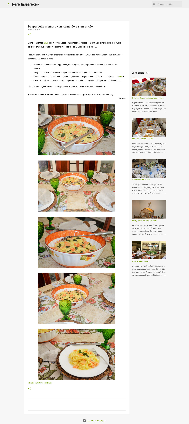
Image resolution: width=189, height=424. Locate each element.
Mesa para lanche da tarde (142, 139)
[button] (29, 34)
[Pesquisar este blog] (169, 4)
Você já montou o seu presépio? (144, 221)
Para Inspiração (25, 4)
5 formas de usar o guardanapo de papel (148, 98)
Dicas (31, 383)
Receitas (48, 383)
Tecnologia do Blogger (94, 421)
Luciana (39, 383)
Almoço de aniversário (141, 261)
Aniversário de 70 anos (141, 180)
